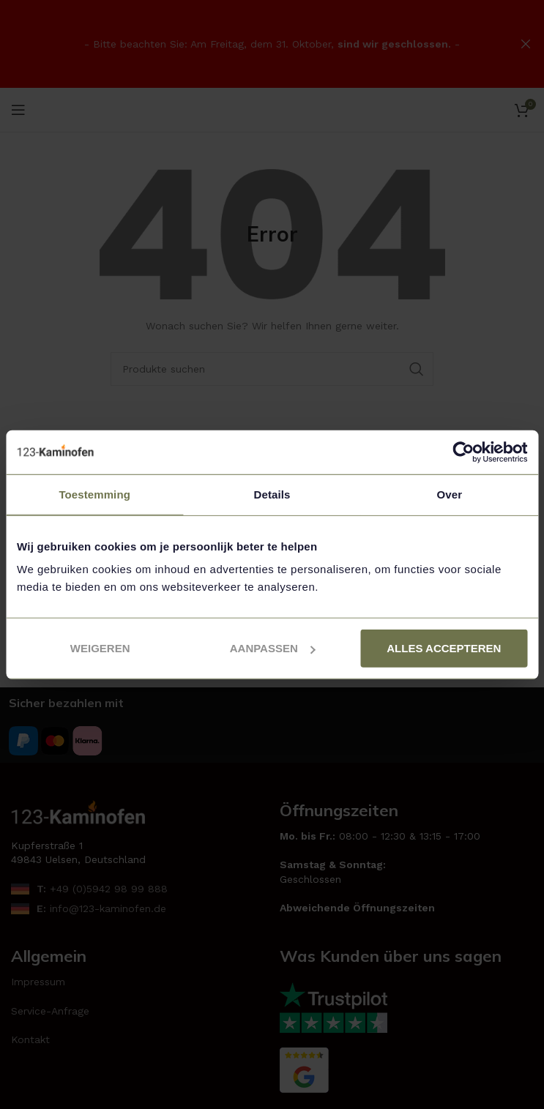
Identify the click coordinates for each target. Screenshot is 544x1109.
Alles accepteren (444, 648)
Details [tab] (272, 494)
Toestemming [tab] (94, 494)
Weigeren (100, 648)
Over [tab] (450, 494)
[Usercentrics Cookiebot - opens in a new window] (463, 452)
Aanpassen (273, 648)
